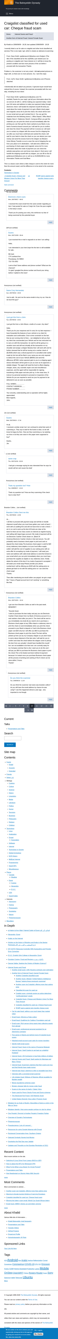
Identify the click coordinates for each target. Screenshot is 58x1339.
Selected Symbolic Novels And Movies (21, 1137)
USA (10, 892)
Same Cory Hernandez (15, 290)
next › (28, 710)
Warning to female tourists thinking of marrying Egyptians (25, 1194)
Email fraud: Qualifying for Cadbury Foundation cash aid (31, 1020)
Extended (12, 771)
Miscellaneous (14, 869)
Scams (11, 233)
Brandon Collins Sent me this (17, 512)
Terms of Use (32, 1299)
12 (41, 706)
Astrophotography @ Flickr (17, 1237)
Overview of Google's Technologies (20, 1117)
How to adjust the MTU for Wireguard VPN (20, 1164)
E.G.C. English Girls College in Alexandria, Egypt (25, 955)
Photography (13, 908)
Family (9, 762)
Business (12, 815)
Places (9, 872)
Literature (12, 802)
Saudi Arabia (13, 896)
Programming (13, 862)
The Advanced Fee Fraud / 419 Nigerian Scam (28, 1096)
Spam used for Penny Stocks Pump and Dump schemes (31, 1092)
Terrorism (12, 812)
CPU (36, 1264)
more (6, 1177)
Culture (11, 786)
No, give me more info (13, 1337)
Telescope (18, 1278)
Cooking (12, 783)
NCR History (13, 856)
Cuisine (13, 883)
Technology (10, 828)
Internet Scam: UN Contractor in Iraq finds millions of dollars (32, 1056)
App (19, 1260)
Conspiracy (8, 1264)
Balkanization (37, 1260)
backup (30, 1260)
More (6, 1281)
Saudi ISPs (13, 866)
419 (5, 1260)
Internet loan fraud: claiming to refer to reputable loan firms (32, 1070)
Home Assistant (20, 1269)
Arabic (24, 1260)
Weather (14, 877)
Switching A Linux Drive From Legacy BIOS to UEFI (23, 1160)
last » (32, 710)
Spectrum (7, 1278)
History (11, 793)
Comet (45, 1260)
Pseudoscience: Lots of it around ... (20, 1125)
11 (37, 706)
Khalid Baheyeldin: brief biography (20, 1221)
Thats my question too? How (19, 486)
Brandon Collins (14, 598)
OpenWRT (18, 1273)
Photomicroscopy (15, 918)
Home (8, 34)
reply (50, 222)
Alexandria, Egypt (14, 934)
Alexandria (15, 886)
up (29, 176)
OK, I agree (38, 1330)
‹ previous (10, 706)
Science (11, 790)
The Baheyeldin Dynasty (29, 1295)
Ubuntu (28, 1277)
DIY (40, 1264)
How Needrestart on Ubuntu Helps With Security (22, 1173)
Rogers (32, 1273)
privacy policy (20, 1304)
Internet (11, 846)
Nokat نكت (10, 777)
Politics (11, 806)
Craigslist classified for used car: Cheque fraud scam (34, 1005)
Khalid (11, 764)
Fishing (11, 905)
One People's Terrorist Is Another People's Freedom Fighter (28, 1113)
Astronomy (12, 901)
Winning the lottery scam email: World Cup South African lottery (28, 1200)
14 (51, 706)
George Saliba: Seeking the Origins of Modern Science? (27, 963)
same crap (12, 459)
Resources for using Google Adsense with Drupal (25, 1129)
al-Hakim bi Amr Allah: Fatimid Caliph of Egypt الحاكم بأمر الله (29, 930)
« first (6, 706)
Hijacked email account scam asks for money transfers (30, 1040)
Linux (11, 831)
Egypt (11, 880)
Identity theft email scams (20, 1044)
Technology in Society (11, 173)
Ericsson (45, 1264)
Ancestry (12, 768)
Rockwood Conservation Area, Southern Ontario (24, 1133)
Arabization (13, 834)
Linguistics (12, 796)
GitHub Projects (13, 1231)
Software (12, 843)
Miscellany (10, 921)
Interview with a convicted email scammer (26, 1074)
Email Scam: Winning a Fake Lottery (24, 1017)
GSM (11, 1269)
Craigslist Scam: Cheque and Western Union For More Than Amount (14, 178)
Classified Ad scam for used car (26, 990)
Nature (11, 914)
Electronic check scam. (17, 197)
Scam (45, 1273)
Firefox (6, 1269)
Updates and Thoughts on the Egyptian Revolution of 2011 (28, 1145)
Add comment (9, 185)
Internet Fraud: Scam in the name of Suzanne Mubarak (31, 1047)
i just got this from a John (16, 317)
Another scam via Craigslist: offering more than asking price (26, 1191)
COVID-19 (29, 1264)
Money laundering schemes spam (23, 1083)
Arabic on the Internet (15, 938)
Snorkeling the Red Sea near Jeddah (20, 1141)
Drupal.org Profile (14, 1234)
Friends (9, 774)
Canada (11, 875)
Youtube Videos (13, 1228)
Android (12, 1260)
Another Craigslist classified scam (27, 975)
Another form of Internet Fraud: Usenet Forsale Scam (24, 38)
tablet (13, 1278)
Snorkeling (12, 911)
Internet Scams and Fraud (24, 34)
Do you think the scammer (20, 678)
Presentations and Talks (16, 729)
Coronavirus (18, 1264)
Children (12, 825)
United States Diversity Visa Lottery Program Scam (29, 1099)
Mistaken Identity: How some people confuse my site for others (29, 1109)
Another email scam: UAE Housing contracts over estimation (32, 970)
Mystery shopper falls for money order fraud (27, 1086)
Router (39, 1273)
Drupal (11, 837)
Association (15, 840)
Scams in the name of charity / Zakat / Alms (27, 1089)
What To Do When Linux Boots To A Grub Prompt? (23, 1167)
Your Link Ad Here (10, 1248)
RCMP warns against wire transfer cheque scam (32, 1008)
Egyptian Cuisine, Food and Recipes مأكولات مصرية (26, 959)
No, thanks (38, 1334)
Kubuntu (30, 1269)
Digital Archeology (15, 853)
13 (46, 706)
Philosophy (12, 819)
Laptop (37, 1269)
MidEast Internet (14, 859)
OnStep (8, 1272)
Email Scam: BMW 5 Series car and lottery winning (23, 1204)
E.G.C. (13, 889)
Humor (11, 809)
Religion (11, 822)
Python (26, 1273)
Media (11, 799)
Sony (50, 1272)
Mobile (44, 1268)
